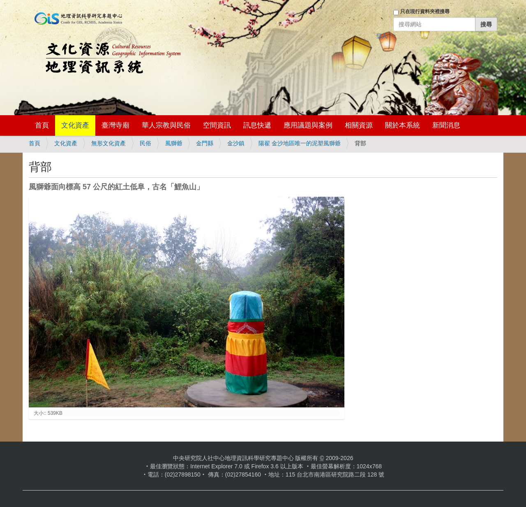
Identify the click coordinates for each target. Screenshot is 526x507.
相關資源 (359, 125)
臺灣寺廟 (115, 125)
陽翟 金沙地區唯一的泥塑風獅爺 (299, 143)
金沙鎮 (236, 143)
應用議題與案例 (308, 125)
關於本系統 (402, 125)
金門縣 (204, 143)
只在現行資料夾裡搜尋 (425, 11)
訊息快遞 (257, 125)
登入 (382, 36)
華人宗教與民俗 (166, 125)
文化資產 (75, 125)
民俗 (145, 143)
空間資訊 (217, 125)
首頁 (42, 125)
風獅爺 (173, 143)
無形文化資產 (108, 143)
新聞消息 (446, 125)
